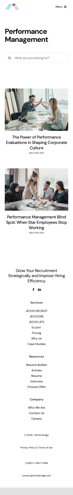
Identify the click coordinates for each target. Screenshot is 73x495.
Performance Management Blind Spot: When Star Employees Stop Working (36, 222)
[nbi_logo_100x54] (12, 4)
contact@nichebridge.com (36, 475)
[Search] (10, 58)
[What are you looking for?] (36, 58)
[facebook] (33, 289)
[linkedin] (39, 289)
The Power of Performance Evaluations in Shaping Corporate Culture (36, 143)
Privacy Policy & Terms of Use (36, 447)
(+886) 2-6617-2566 (36, 463)
